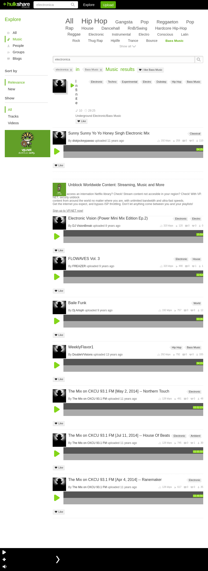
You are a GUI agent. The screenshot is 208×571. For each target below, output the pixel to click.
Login (104, 13)
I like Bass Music (150, 70)
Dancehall (110, 28)
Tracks (13, 116)
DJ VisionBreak (82, 225)
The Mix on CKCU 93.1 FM (89, 398)
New (11, 89)
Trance (133, 41)
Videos (13, 123)
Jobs (138, 13)
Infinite (76, 92)
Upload (108, 5)
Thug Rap (95, 41)
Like (81, 121)
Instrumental (121, 34)
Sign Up (122, 13)
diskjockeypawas (83, 140)
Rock (76, 41)
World (196, 303)
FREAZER (79, 266)
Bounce (151, 41)
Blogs (17, 58)
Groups (18, 52)
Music (17, 39)
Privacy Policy (176, 13)
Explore (88, 5)
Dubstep (161, 82)
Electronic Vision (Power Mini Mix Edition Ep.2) (108, 218)
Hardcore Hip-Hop (171, 28)
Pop (145, 21)
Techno (111, 82)
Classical (194, 133)
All (15, 33)
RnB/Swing (137, 28)
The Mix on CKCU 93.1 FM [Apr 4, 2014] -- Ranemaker (115, 480)
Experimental (129, 82)
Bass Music (174, 41)
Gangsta (124, 21)
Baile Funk (77, 303)
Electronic (96, 34)
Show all (125, 46)
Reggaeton (167, 21)
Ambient (195, 436)
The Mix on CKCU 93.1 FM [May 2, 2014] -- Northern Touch (118, 391)
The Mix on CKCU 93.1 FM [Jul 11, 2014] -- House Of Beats (119, 435)
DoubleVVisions (82, 354)
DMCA (154, 13)
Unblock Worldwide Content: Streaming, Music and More (116, 185)
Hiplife (115, 41)
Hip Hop (94, 21)
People (18, 45)
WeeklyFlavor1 (81, 347)
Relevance (16, 82)
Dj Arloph (78, 310)
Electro (144, 34)
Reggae (74, 34)
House (87, 28)
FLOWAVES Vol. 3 (84, 259)
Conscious (165, 34)
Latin (184, 34)
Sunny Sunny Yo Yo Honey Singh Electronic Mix (109, 133)
